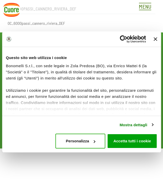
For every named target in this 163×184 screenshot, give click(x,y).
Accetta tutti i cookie (132, 141)
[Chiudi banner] (155, 39)
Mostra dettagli (133, 125)
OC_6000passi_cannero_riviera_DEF (36, 23)
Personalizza (80, 141)
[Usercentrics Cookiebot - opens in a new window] (123, 39)
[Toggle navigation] (146, 7)
